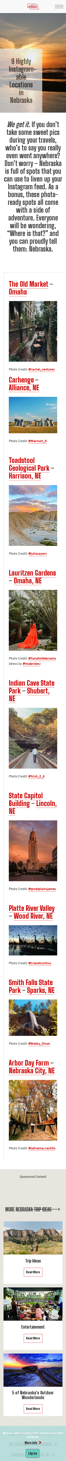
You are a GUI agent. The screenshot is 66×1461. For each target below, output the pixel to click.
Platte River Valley (32, 908)
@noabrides (31, 664)
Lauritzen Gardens (32, 573)
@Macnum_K (37, 441)
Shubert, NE (29, 695)
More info (31, 1443)
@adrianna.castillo (41, 1149)
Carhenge (21, 380)
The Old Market (28, 284)
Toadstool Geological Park (29, 464)
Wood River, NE (33, 916)
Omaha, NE (28, 580)
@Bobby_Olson (39, 1044)
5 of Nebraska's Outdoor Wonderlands (33, 1395)
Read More (33, 1272)
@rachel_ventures (41, 370)
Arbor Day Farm (29, 1063)
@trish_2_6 (36, 777)
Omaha (18, 292)
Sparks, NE (40, 990)
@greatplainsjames (42, 889)
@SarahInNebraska (42, 659)
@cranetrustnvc (39, 963)
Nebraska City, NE (32, 1070)
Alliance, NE (24, 387)
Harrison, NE (25, 476)
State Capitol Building (26, 799)
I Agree (32, 1453)
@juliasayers (37, 554)
